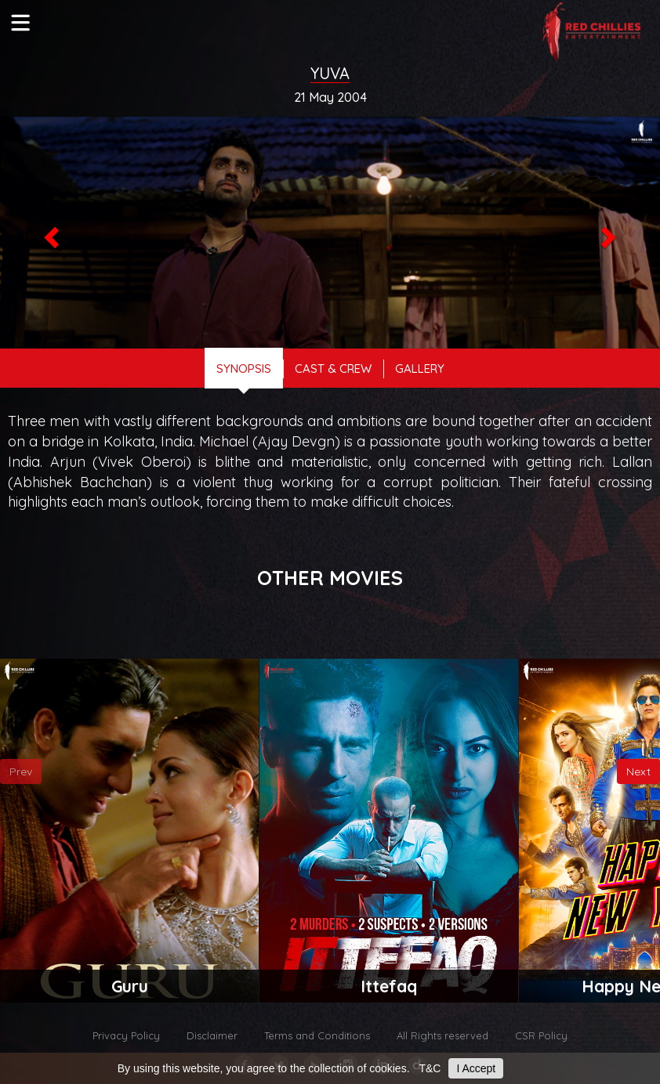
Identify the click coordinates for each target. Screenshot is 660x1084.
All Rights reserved (442, 1035)
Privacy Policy (126, 1035)
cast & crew (333, 368)
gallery (419, 368)
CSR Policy (541, 1035)
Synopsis (243, 368)
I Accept (475, 1068)
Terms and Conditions (317, 1035)
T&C (430, 1068)
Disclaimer (212, 1035)
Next (638, 771)
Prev (20, 771)
